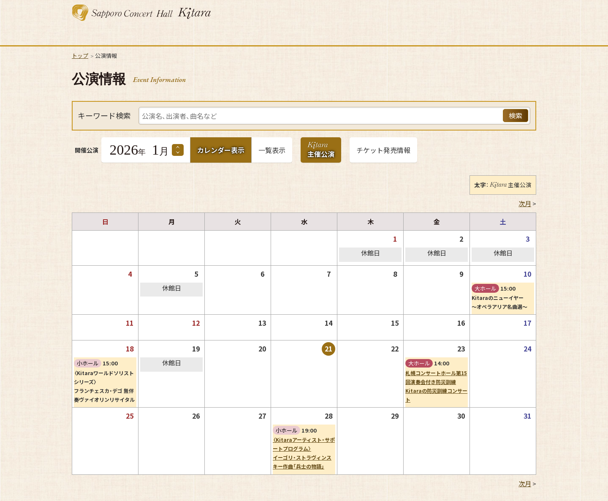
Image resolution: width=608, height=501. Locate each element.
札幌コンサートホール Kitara (141, 12)
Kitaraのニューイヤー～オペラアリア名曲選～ (499, 302)
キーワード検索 (104, 116)
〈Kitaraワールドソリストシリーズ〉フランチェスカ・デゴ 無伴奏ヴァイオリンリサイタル (104, 386)
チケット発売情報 (383, 150)
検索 (515, 115)
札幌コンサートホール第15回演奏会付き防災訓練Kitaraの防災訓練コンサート (436, 386)
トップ (80, 56)
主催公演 (320, 152)
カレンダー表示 (220, 150)
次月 (524, 203)
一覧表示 (271, 150)
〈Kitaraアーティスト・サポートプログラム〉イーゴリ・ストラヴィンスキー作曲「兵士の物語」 (304, 453)
